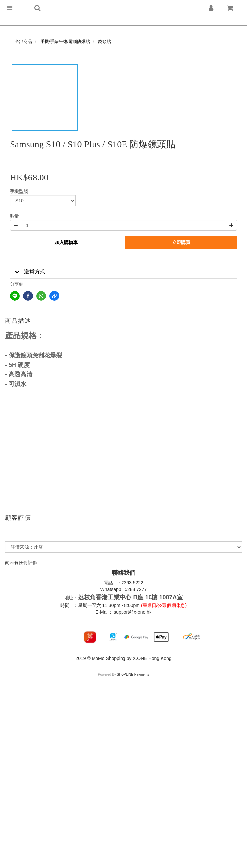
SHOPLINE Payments (133, 674)
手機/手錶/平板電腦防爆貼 (65, 41)
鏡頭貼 (104, 41)
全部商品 (23, 41)
